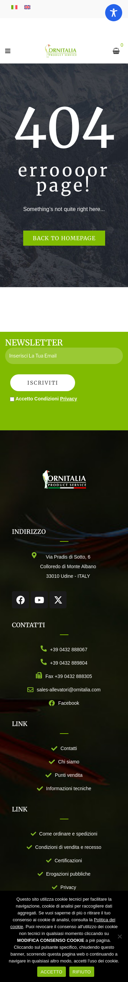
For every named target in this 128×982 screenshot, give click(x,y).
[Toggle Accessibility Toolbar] (113, 12)
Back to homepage (64, 238)
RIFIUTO (82, 971)
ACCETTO (51, 971)
